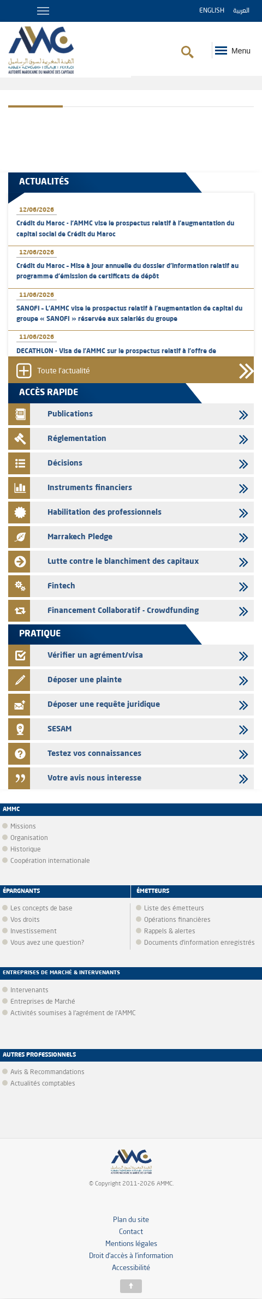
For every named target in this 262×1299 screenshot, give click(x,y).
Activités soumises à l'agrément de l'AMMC (73, 1013)
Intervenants (29, 990)
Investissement (33, 931)
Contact (131, 1232)
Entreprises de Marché (42, 1002)
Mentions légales (131, 1244)
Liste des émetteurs (174, 908)
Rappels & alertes (169, 931)
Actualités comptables (42, 1084)
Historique (25, 850)
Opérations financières (177, 920)
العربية (241, 11)
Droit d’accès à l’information (131, 1256)
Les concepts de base (41, 908)
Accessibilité (131, 1268)
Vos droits (25, 920)
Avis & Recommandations (47, 1072)
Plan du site (131, 1220)
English (211, 11)
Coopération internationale (50, 861)
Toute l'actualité (63, 371)
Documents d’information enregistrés (199, 943)
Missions (23, 827)
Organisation (29, 838)
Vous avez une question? (47, 943)
